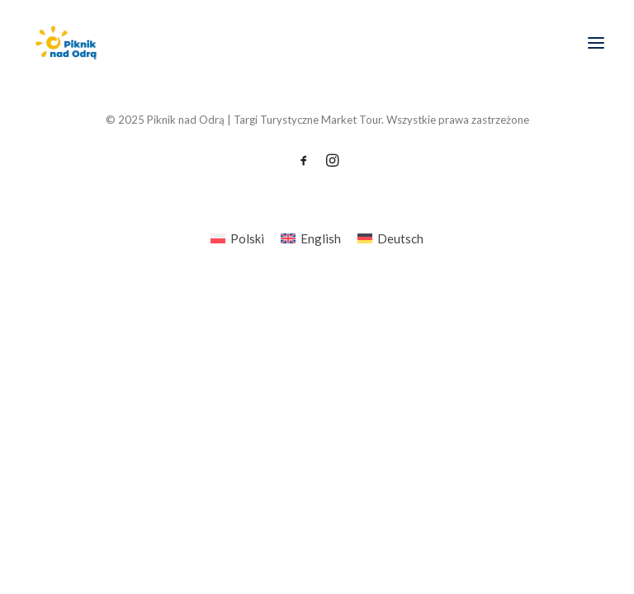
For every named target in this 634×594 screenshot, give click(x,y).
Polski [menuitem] (247, 238)
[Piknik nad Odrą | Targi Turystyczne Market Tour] (66, 43)
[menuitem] (237, 238)
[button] (596, 43)
